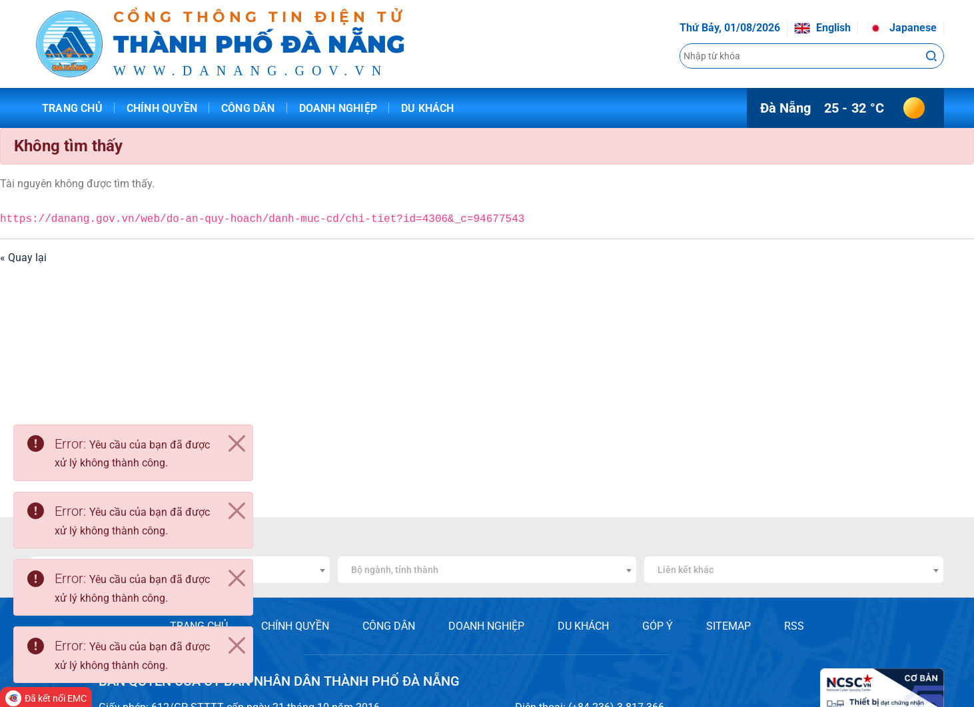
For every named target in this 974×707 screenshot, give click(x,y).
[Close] (236, 443)
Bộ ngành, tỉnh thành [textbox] (394, 569)
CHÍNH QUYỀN (295, 626)
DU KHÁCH (583, 626)
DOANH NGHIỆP (486, 626)
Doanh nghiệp (338, 108)
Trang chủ (72, 108)
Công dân (248, 108)
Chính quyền (162, 108)
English (822, 27)
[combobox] (487, 569)
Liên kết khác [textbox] (686, 569)
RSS (794, 626)
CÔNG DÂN (388, 626)
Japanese (902, 27)
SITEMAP (728, 626)
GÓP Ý (657, 626)
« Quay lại (23, 257)
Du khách (427, 108)
